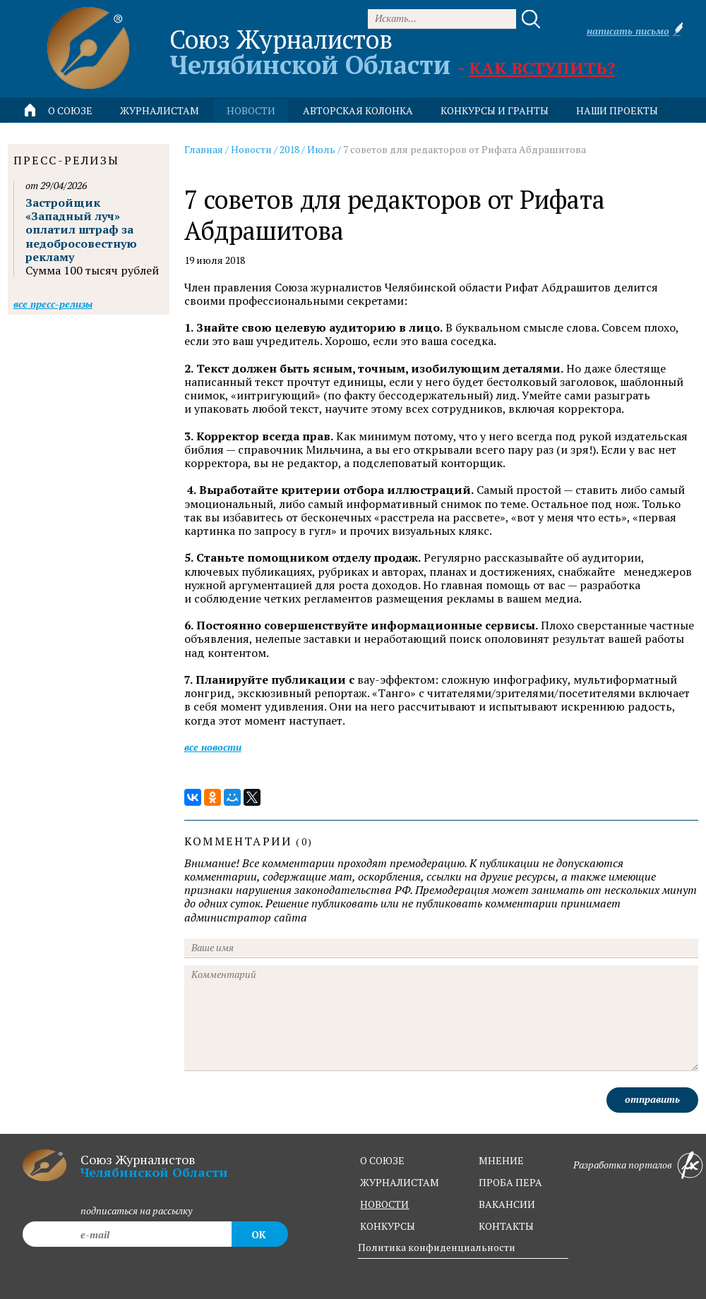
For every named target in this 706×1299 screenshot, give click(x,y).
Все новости (212, 747)
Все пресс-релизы (52, 303)
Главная (203, 149)
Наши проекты (617, 110)
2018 (289, 149)
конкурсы (387, 1226)
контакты (506, 1226)
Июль (321, 149)
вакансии (507, 1204)
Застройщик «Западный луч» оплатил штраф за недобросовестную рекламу (81, 230)
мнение (501, 1160)
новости (251, 110)
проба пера (510, 1182)
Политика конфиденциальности (436, 1247)
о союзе (382, 1160)
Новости (251, 149)
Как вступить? (542, 67)
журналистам (399, 1182)
